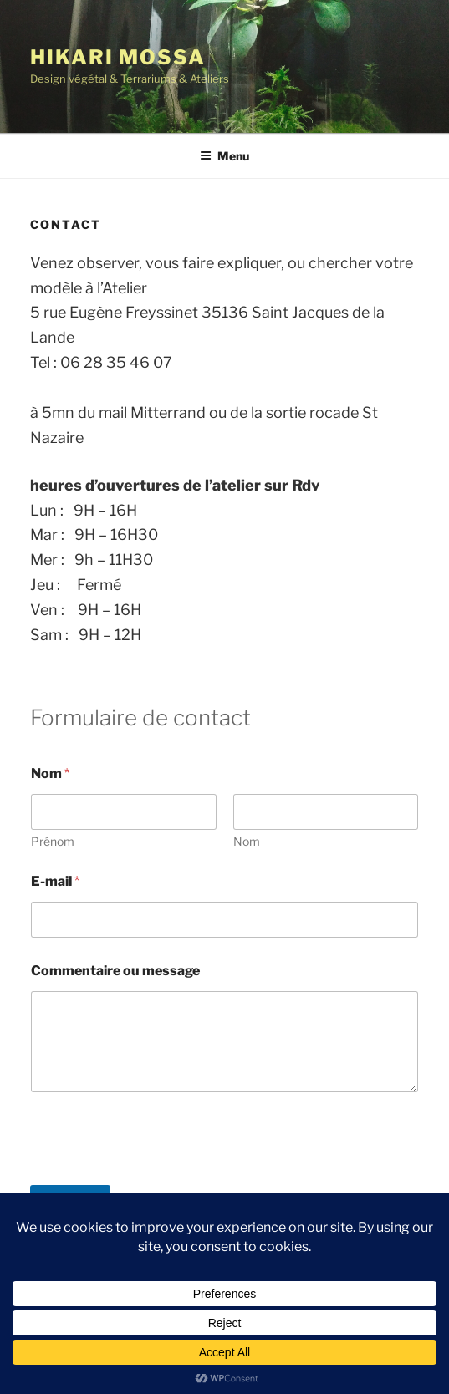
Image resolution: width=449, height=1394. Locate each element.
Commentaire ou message (115, 971)
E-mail (55, 881)
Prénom (52, 841)
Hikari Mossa (118, 57)
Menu (224, 156)
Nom (246, 841)
